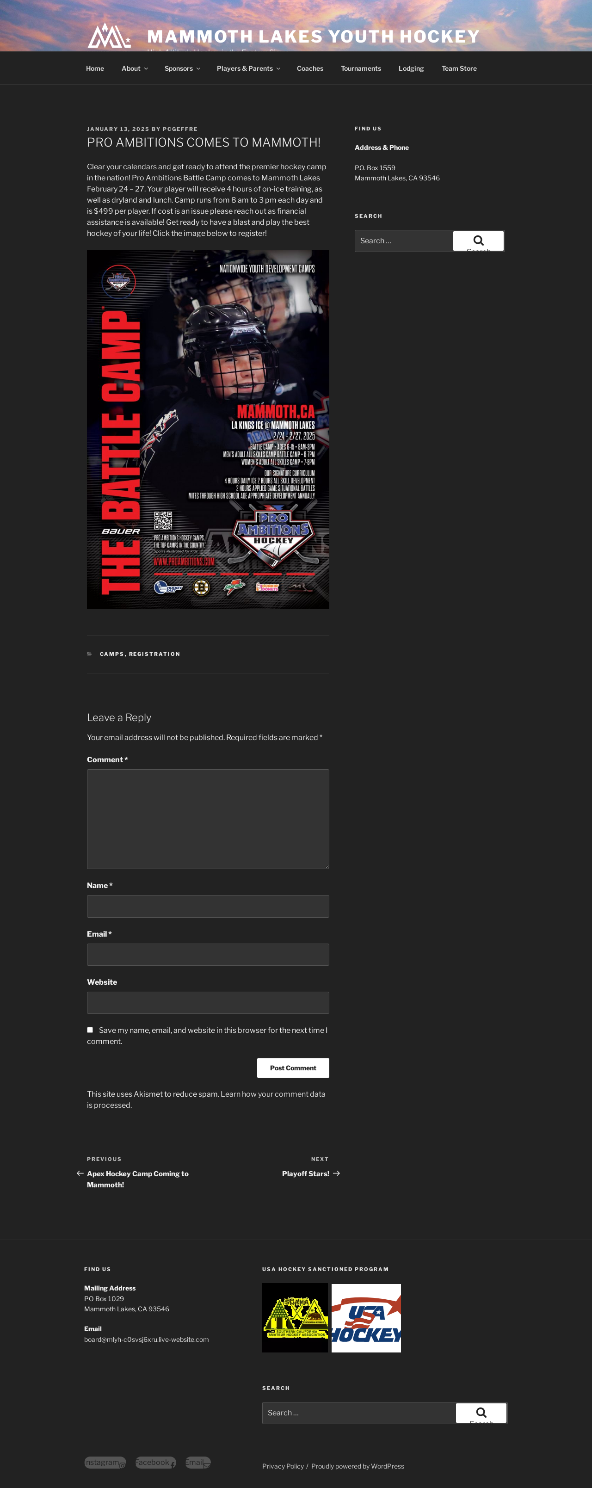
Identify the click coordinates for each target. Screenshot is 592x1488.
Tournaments (361, 68)
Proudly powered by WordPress (357, 1466)
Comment (107, 759)
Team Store (459, 68)
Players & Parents (249, 68)
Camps (112, 654)
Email (99, 934)
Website (102, 982)
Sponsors (183, 68)
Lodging (411, 68)
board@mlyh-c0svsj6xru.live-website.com (146, 1339)
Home (95, 68)
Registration (155, 654)
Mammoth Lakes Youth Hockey (314, 36)
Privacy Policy (283, 1466)
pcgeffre (180, 129)
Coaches (310, 68)
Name (100, 885)
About (135, 68)
